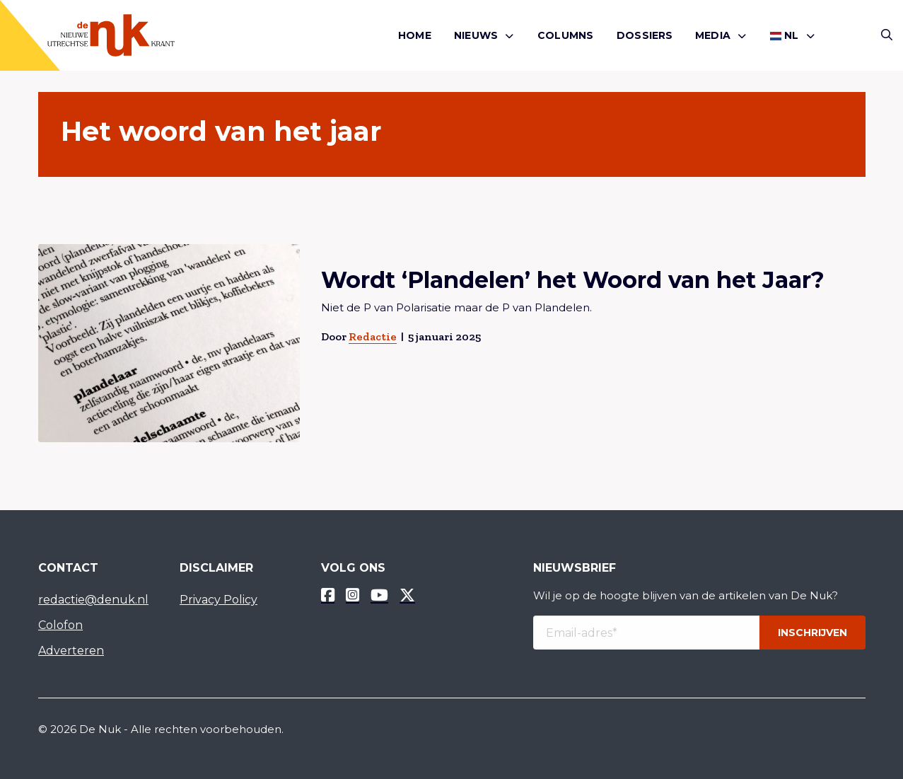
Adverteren (71, 650)
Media (712, 35)
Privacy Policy (218, 599)
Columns (565, 35)
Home (414, 35)
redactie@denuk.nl (93, 599)
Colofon (60, 625)
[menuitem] (414, 35)
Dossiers (645, 35)
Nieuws (476, 35)
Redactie (372, 336)
